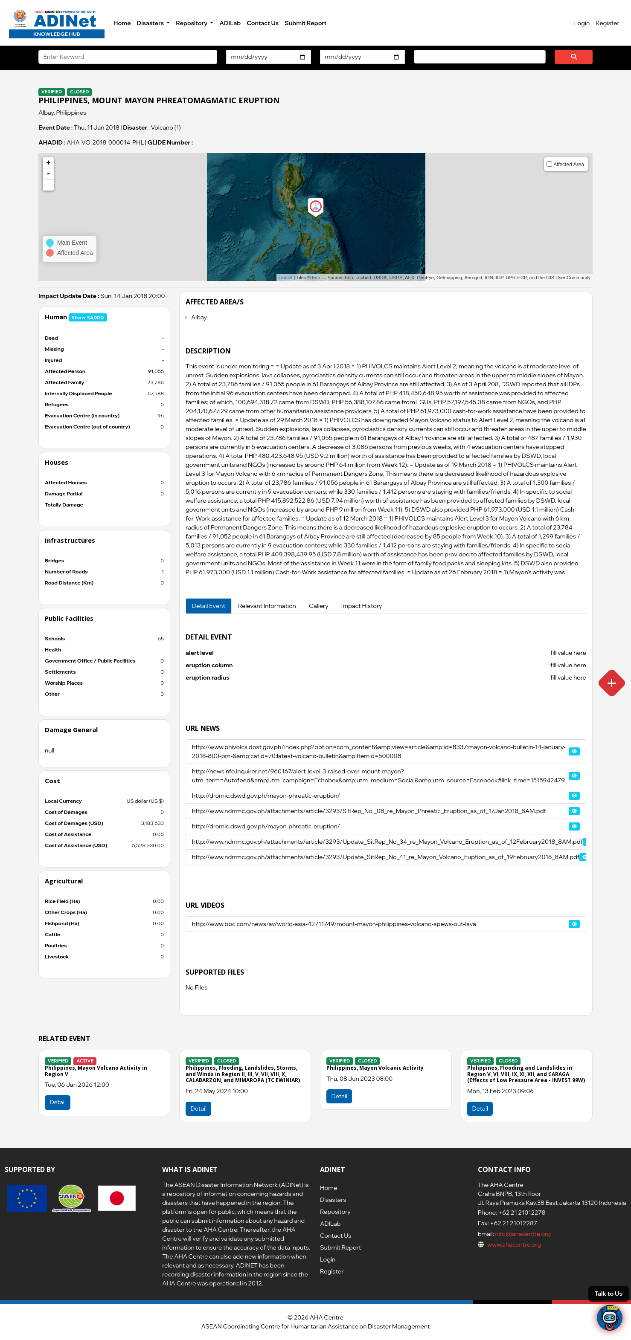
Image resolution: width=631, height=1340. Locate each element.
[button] (48, 185)
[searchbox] (418, 56)
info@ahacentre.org (522, 1234)
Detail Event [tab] (208, 606)
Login (582, 23)
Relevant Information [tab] (267, 606)
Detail (198, 1108)
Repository (335, 1212)
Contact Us (263, 23)
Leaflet (286, 277)
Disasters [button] (151, 23)
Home (122, 23)
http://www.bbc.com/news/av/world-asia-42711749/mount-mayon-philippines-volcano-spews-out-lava (334, 924)
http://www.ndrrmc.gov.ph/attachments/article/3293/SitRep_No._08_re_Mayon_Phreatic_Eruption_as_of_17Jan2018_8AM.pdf (369, 811)
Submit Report (305, 23)
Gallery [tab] (319, 606)
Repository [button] (192, 23)
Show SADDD (88, 317)
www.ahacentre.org (514, 1244)
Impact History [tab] (361, 606)
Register (607, 23)
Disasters (333, 1200)
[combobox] (480, 57)
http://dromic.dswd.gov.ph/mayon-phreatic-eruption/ (266, 795)
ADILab (230, 23)
